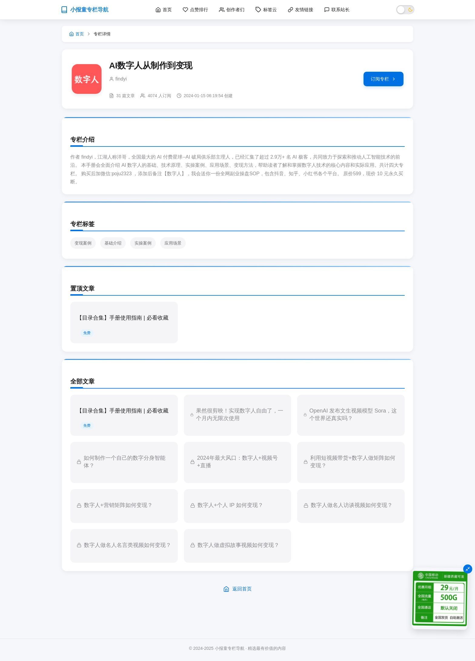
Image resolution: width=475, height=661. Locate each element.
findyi (121, 78)
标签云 (266, 10)
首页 (76, 33)
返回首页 (237, 589)
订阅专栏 (383, 78)
